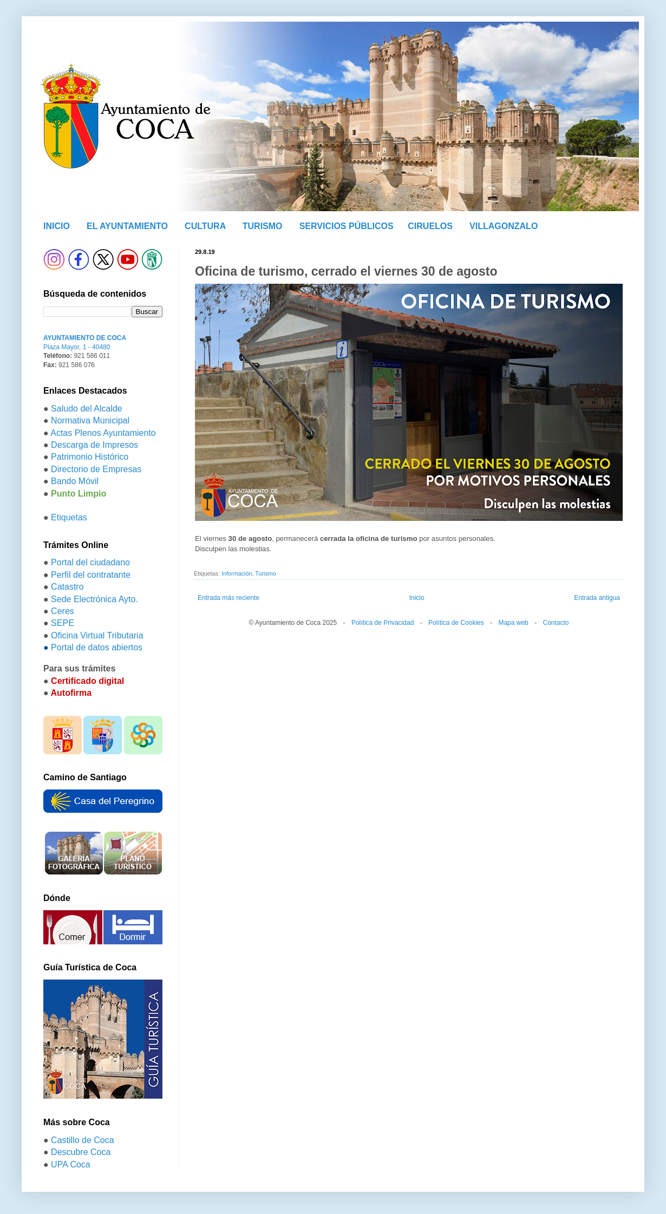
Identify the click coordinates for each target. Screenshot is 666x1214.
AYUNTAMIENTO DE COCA (84, 338)
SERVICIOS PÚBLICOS (346, 226)
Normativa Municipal (90, 420)
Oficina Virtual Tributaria (97, 635)
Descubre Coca (80, 1152)
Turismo (265, 573)
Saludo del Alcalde (86, 408)
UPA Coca (70, 1164)
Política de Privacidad (382, 622)
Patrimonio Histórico (89, 456)
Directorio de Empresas (96, 469)
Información (236, 573)
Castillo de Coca (82, 1140)
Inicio (417, 598)
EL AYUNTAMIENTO (127, 226)
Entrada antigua (597, 598)
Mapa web (513, 622)
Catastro (67, 586)
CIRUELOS (430, 226)
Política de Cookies (456, 622)
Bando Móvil (75, 481)
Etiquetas (69, 517)
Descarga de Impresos (94, 444)
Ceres (62, 611)
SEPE (62, 623)
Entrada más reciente (228, 598)
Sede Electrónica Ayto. (94, 599)
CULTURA (205, 226)
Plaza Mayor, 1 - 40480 (76, 347)
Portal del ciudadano (90, 562)
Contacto (556, 622)
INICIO (56, 226)
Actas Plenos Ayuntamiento (103, 433)
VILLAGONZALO (503, 226)
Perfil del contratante (90, 574)
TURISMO (263, 226)
